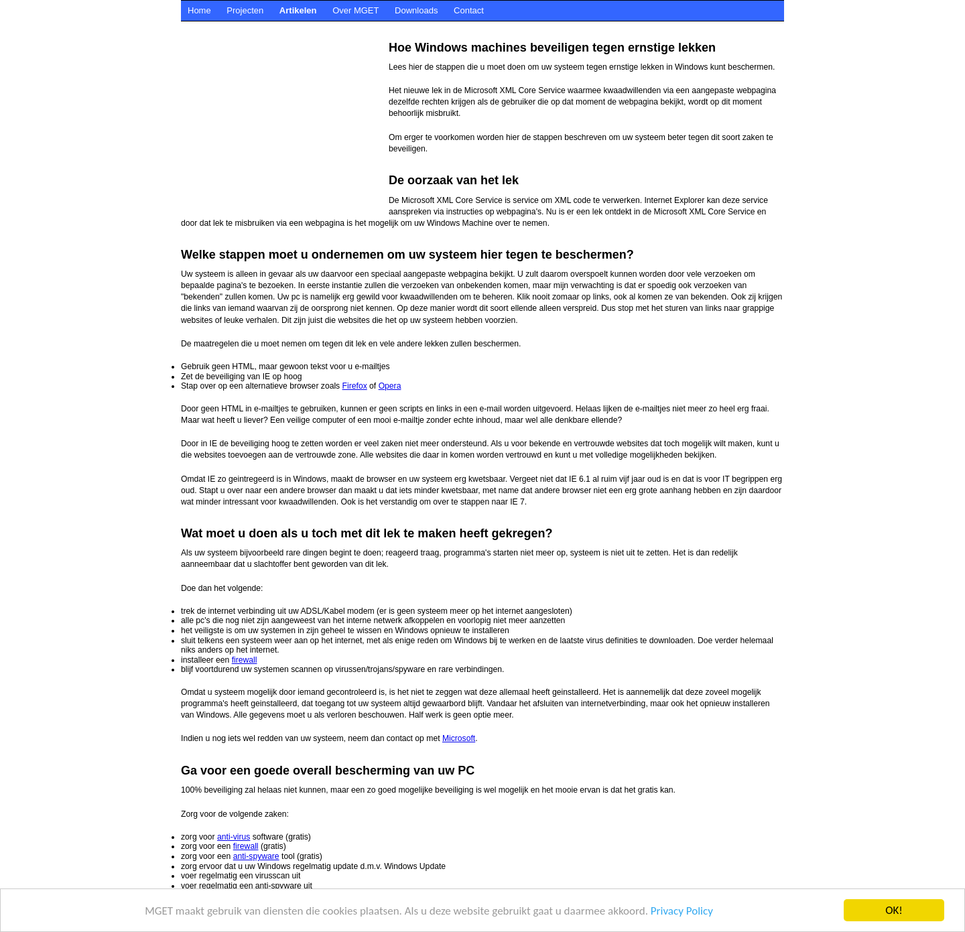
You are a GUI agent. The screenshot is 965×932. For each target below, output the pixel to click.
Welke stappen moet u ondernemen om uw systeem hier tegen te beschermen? (407, 254)
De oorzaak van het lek (454, 180)
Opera (390, 386)
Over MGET (355, 10)
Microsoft (458, 738)
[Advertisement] (425, 26)
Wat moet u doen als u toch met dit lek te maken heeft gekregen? (366, 533)
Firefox (354, 386)
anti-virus (233, 837)
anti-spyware (256, 856)
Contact (469, 10)
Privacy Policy (682, 911)
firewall (244, 660)
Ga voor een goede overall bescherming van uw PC (327, 770)
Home (199, 10)
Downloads (416, 10)
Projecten (245, 10)
